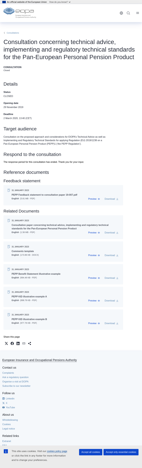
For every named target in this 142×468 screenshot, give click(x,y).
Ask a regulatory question (15, 377)
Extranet (6, 441)
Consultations (13, 33)
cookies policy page (57, 451)
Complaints (8, 373)
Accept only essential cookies (121, 452)
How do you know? (60, 2)
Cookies (6, 424)
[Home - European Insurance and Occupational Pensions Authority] (19, 13)
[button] (94, 199)
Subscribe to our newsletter (16, 386)
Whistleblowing (10, 420)
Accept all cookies (90, 452)
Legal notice (8, 428)
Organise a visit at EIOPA (15, 381)
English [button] (121, 13)
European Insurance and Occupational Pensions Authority (39, 360)
